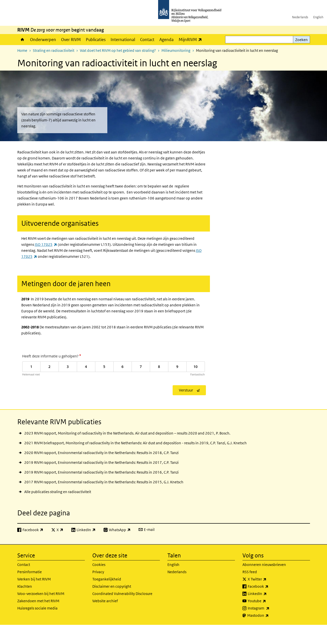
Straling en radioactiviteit (53, 50)
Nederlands (300, 17)
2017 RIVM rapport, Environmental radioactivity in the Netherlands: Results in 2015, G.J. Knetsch (103, 482)
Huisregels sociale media (37, 608)
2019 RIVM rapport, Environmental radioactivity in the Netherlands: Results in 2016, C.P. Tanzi (101, 472)
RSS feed (249, 571)
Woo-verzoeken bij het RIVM (40, 593)
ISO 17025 (46, 244)
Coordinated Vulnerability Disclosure (122, 593)
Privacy (98, 571)
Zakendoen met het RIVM (38, 600)
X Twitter (268, 579)
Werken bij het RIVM (34, 579)
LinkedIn (268, 594)
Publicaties (96, 39)
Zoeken (301, 39)
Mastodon (269, 615)
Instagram (269, 608)
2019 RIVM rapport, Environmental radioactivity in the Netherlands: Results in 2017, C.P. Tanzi (101, 462)
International (123, 39)
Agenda (166, 39)
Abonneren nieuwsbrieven (264, 564)
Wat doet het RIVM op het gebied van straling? (118, 50)
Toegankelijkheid (106, 579)
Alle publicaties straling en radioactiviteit (57, 491)
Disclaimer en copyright (111, 586)
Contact (147, 39)
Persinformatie (29, 571)
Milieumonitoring (175, 50)
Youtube (268, 601)
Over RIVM (71, 39)
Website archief (105, 600)
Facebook (269, 586)
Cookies (98, 564)
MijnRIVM (191, 39)
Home (22, 39)
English (318, 17)
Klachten (24, 586)
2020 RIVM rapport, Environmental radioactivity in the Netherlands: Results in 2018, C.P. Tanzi (101, 452)
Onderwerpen (43, 39)
